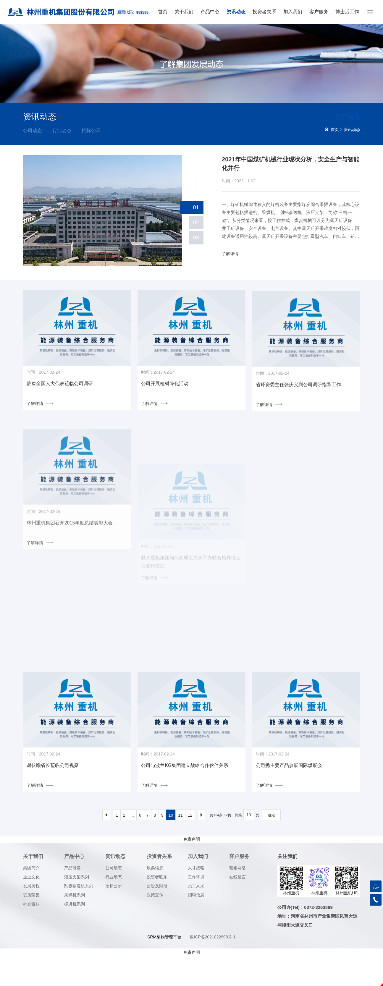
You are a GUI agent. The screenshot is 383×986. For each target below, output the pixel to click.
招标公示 (91, 130)
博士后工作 (347, 11)
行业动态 (61, 130)
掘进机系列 (74, 934)
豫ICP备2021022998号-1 (213, 967)
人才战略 (196, 898)
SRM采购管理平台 (164, 967)
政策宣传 (155, 925)
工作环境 (196, 907)
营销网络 (237, 898)
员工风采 (196, 916)
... (132, 845)
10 (171, 845)
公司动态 (32, 130)
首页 (162, 11)
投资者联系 (157, 907)
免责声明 (191, 869)
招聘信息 (196, 925)
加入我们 (292, 11)
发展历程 (31, 916)
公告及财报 (157, 916)
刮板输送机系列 (78, 916)
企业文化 (31, 907)
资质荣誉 (31, 925)
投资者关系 (264, 11)
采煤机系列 (74, 925)
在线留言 (237, 907)
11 (180, 845)
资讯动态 (236, 11)
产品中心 (210, 11)
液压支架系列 (76, 907)
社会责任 (31, 934)
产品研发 (72, 898)
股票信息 (155, 898)
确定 (271, 846)
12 (190, 845)
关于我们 (183, 11)
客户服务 (318, 11)
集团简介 (31, 898)
